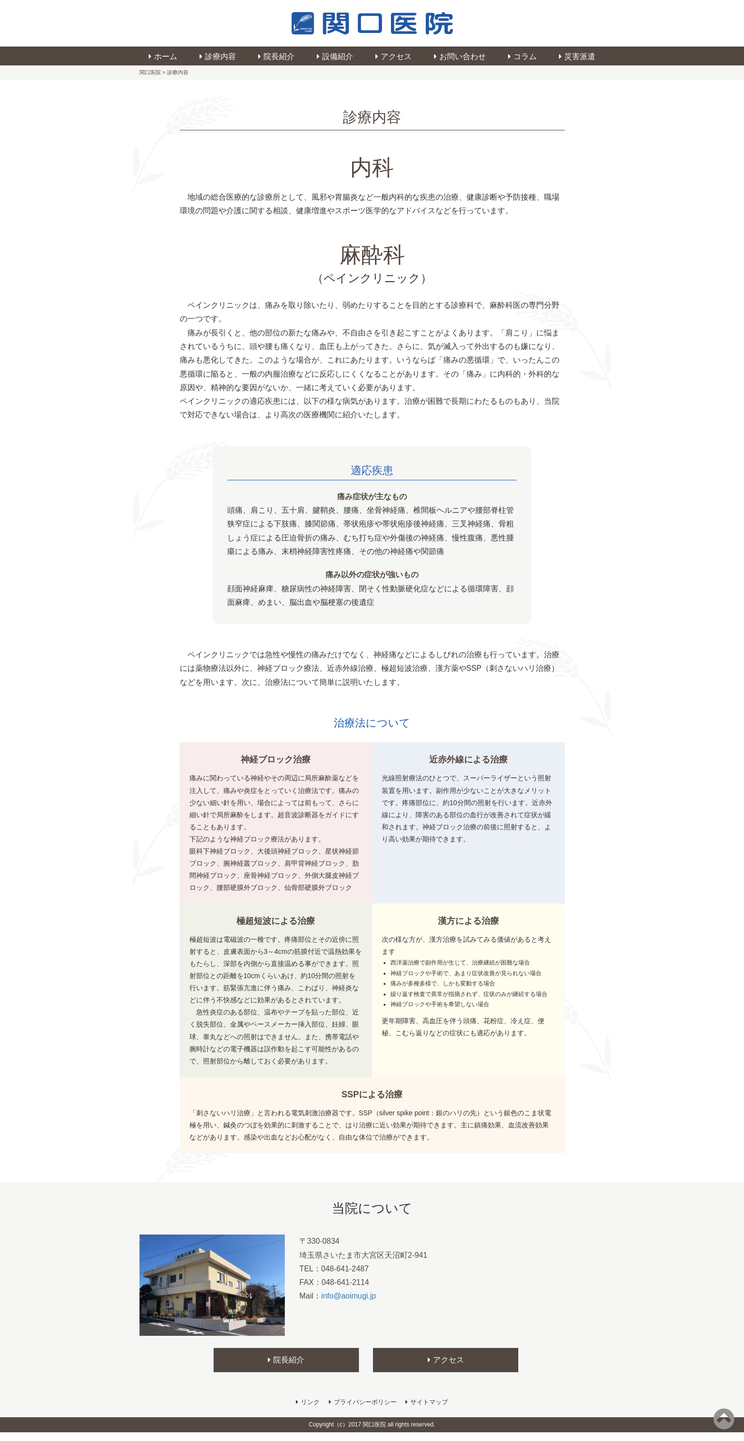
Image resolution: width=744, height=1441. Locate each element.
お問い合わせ (462, 56)
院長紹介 (279, 56)
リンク (310, 1410)
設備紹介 (337, 56)
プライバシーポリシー (365, 1410)
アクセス (396, 56)
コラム (525, 56)
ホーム (165, 56)
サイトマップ (429, 1410)
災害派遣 (579, 56)
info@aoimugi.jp (349, 1305)
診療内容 (220, 56)
